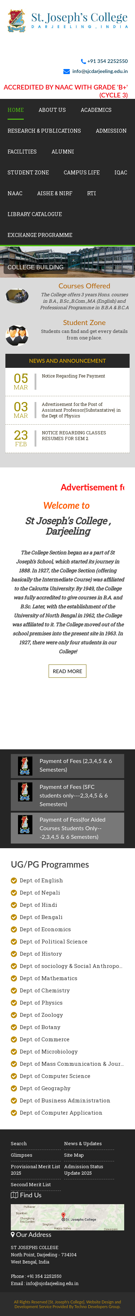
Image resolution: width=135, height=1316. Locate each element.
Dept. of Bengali (41, 916)
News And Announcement (67, 360)
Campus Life (82, 172)
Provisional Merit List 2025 (35, 1169)
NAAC (15, 193)
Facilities (22, 151)
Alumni (62, 151)
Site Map (74, 1155)
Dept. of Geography (45, 1088)
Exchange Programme (40, 235)
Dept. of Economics (45, 929)
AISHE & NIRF (54, 193)
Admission (111, 130)
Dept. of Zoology (41, 1014)
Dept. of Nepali (40, 892)
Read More (67, 671)
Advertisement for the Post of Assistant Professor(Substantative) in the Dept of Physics (81, 410)
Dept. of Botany (40, 1027)
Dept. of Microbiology (49, 1051)
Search (19, 1143)
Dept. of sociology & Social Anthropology (72, 965)
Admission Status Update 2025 (83, 1169)
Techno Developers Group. (98, 1306)
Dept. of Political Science (53, 941)
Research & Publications (44, 130)
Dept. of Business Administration (65, 1100)
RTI (91, 193)
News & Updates (83, 1143)
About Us (52, 109)
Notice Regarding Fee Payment (73, 376)
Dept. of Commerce (44, 1039)
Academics (96, 109)
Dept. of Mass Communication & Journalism (72, 1063)
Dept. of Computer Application (61, 1112)
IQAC (120, 172)
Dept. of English (41, 880)
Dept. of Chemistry (45, 990)
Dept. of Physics (41, 1002)
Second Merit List (31, 1184)
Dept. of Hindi (38, 904)
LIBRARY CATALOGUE (35, 214)
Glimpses (21, 1155)
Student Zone (28, 172)
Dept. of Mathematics (48, 978)
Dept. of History (41, 953)
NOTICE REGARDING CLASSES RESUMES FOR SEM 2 (74, 435)
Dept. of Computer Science (55, 1075)
